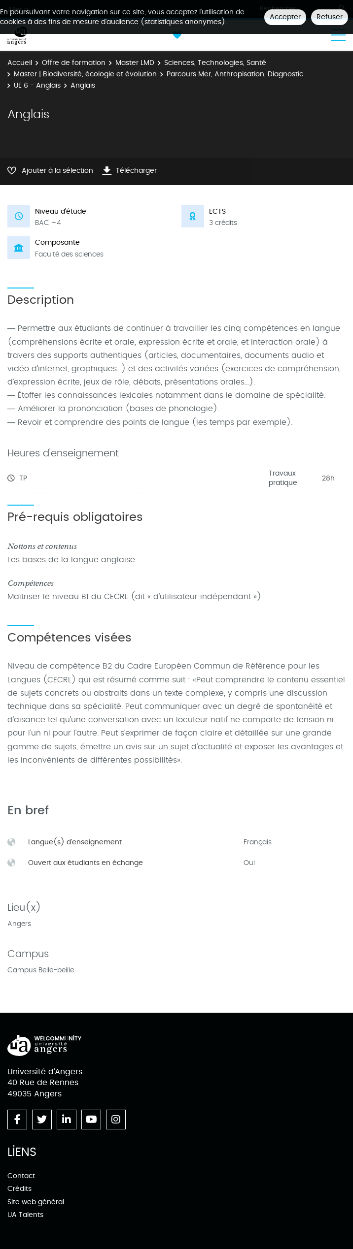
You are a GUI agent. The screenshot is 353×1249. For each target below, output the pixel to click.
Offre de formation (74, 63)
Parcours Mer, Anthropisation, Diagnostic (235, 74)
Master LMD (134, 63)
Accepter (285, 17)
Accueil (19, 63)
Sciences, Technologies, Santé (215, 63)
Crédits (19, 1189)
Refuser (330, 17)
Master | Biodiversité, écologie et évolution (85, 74)
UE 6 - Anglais (37, 85)
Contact (21, 1176)
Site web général (35, 1202)
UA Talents (25, 1215)
